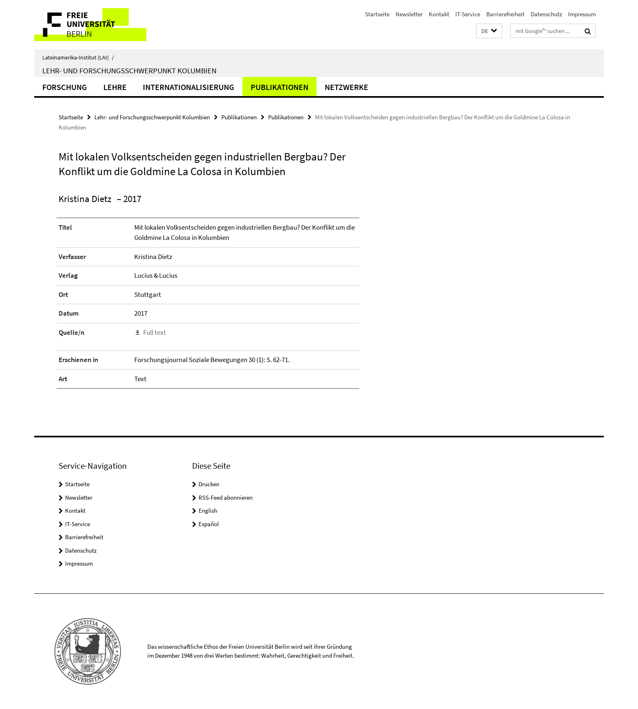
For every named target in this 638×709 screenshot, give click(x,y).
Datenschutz (546, 14)
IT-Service (467, 14)
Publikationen (279, 87)
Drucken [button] (209, 484)
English (208, 510)
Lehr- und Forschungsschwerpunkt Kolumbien (129, 70)
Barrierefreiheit (505, 14)
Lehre (115, 87)
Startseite (377, 14)
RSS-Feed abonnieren (226, 497)
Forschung (64, 87)
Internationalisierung (188, 87)
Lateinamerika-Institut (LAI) (78, 57)
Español (209, 524)
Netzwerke (346, 87)
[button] (489, 31)
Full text (154, 332)
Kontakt (439, 14)
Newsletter (409, 14)
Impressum (582, 14)
